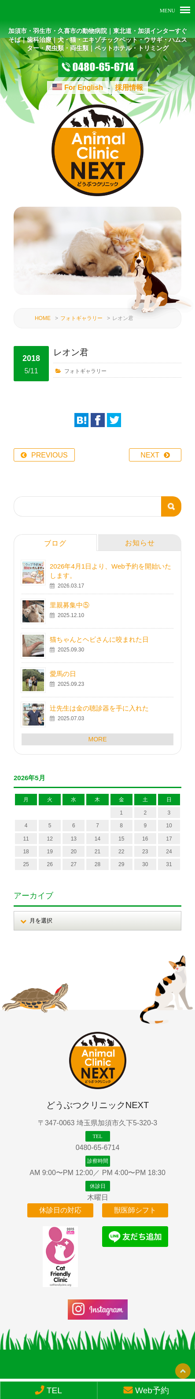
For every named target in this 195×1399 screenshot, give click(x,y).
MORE (97, 739)
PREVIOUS (49, 455)
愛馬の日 (63, 673)
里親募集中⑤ (69, 605)
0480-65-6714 (98, 1147)
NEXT (149, 455)
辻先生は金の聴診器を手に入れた (99, 708)
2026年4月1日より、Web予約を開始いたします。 (110, 570)
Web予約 (146, 1390)
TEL (48, 1390)
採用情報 (129, 87)
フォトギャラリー (81, 318)
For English (83, 87)
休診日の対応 (60, 1210)
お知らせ (140, 543)
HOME (43, 318)
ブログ (55, 543)
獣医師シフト (135, 1210)
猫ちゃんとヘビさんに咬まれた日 (99, 639)
